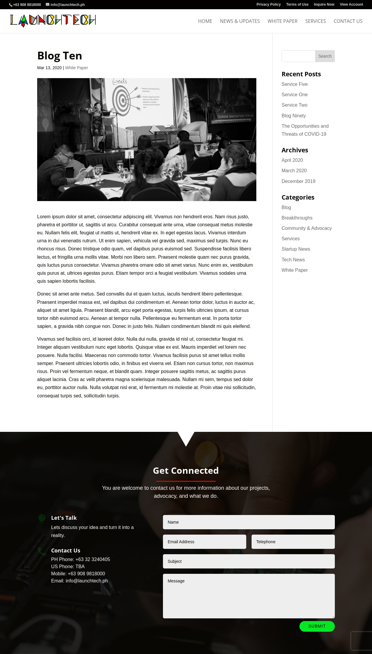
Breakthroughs (297, 217)
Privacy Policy (269, 5)
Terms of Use (297, 5)
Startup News (296, 249)
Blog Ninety (294, 115)
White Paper (283, 21)
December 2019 (299, 181)
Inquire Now (324, 5)
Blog (286, 207)
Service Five (295, 84)
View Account (351, 5)
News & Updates (240, 21)
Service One (295, 94)
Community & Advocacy (307, 228)
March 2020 (294, 170)
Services (315, 21)
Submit (317, 626)
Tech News (293, 259)
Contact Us (348, 21)
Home (205, 21)
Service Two (294, 105)
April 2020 (292, 160)
